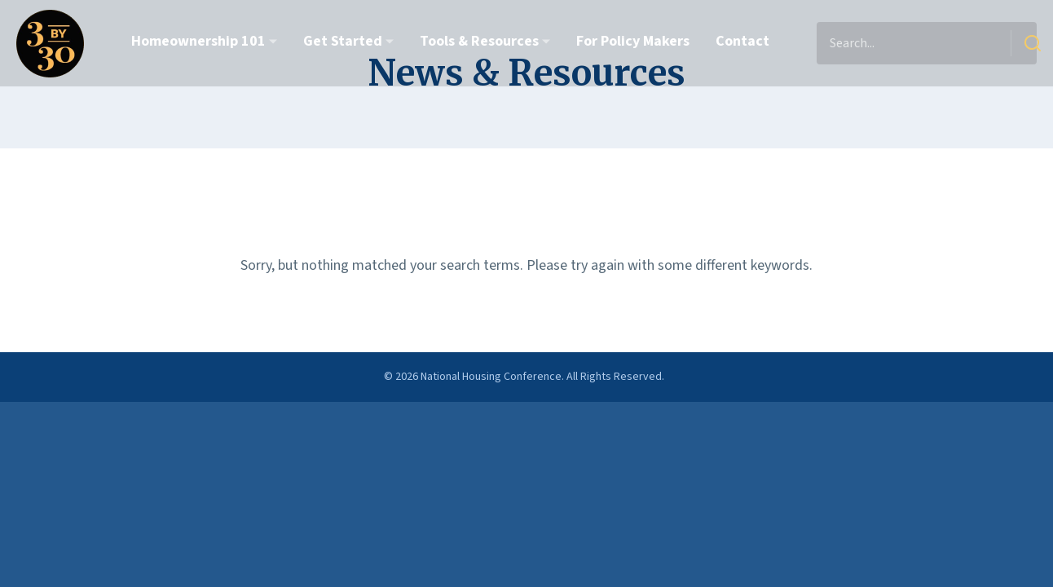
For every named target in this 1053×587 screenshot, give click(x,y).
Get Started (342, 41)
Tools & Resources (479, 41)
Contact (742, 41)
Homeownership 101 (198, 41)
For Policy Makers (633, 41)
